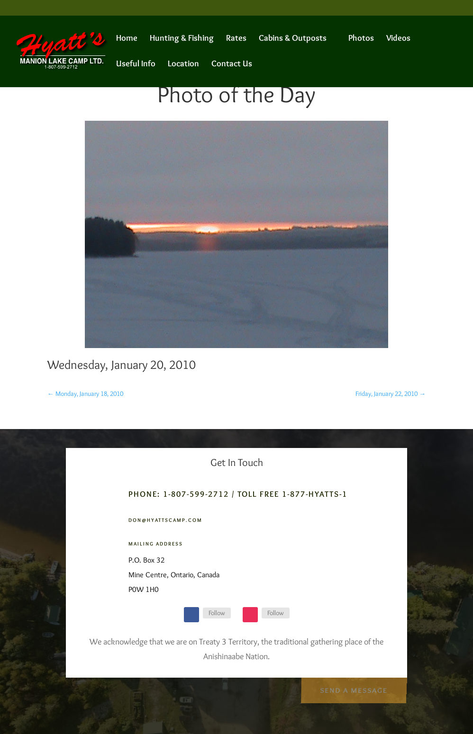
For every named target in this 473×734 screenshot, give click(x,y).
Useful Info (135, 64)
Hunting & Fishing (182, 39)
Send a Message (353, 688)
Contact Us (231, 64)
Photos (361, 39)
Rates (236, 39)
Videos (398, 39)
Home (126, 39)
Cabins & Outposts (293, 39)
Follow (217, 613)
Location (183, 64)
